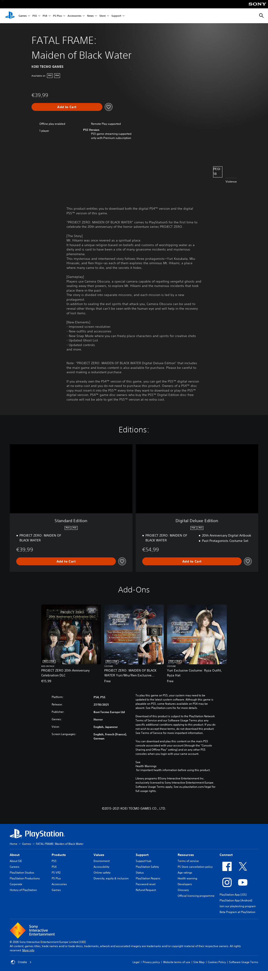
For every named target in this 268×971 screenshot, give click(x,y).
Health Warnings (146, 766)
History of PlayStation (23, 890)
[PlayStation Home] (10, 16)
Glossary (183, 890)
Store (102, 16)
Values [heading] (99, 855)
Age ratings (185, 873)
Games (23, 16)
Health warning (187, 878)
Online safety (102, 873)
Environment (102, 861)
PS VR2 (56, 873)
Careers (14, 867)
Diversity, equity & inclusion (111, 878)
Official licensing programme (196, 896)
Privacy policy (151, 962)
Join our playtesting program (238, 906)
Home (13, 844)
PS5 (34, 16)
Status (140, 873)
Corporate (16, 884)
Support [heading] (142, 855)
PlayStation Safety (147, 867)
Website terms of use (176, 962)
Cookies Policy (217, 962)
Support (116, 16)
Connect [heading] (226, 855)
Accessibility (101, 867)
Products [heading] (59, 855)
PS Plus (57, 16)
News (90, 16)
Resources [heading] (186, 855)
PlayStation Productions (25, 878)
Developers (185, 884)
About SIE (16, 861)
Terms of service (188, 861)
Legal (135, 962)
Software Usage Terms (243, 962)
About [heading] (14, 855)
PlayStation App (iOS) (233, 895)
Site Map (199, 962)
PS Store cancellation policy (195, 867)
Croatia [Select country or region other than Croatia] (21, 962)
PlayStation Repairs (148, 878)
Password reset (145, 884)
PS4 (45, 16)
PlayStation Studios (22, 873)
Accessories (74, 16)
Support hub (143, 861)
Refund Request (146, 890)
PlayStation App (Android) (236, 900)
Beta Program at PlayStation (237, 912)
